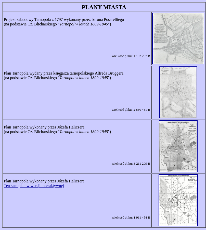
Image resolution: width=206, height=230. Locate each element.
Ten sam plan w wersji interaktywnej (34, 185)
